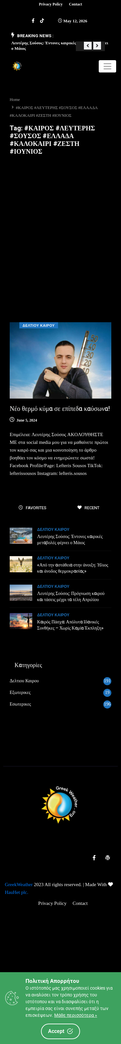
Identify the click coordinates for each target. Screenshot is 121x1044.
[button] (88, 45)
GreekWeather (19, 884)
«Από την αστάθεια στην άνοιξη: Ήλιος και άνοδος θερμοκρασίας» (72, 568)
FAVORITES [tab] (32, 508)
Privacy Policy (51, 4)
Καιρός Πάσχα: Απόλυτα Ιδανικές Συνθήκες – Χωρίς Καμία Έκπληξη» (70, 625)
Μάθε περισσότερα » (75, 1015)
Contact (75, 4)
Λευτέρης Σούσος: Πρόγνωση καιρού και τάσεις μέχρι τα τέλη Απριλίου (71, 596)
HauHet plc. (16, 892)
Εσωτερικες (20, 704)
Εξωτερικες (20, 692)
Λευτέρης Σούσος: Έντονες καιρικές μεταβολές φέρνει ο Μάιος (70, 539)
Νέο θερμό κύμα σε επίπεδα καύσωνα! (60, 408)
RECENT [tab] (88, 508)
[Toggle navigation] (107, 66)
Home (15, 99)
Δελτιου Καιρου (39, 325)
